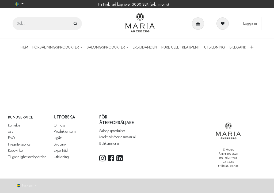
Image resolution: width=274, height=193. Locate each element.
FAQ (11, 137)
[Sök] (75, 23)
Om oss (60, 125)
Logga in (250, 23)
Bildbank (60, 144)
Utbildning (61, 156)
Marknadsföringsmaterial (117, 137)
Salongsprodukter (112, 130)
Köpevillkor (16, 150)
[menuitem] (24, 47)
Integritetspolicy (19, 144)
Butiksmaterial (109, 143)
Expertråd (61, 150)
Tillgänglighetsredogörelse (27, 156)
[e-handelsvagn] (199, 24)
